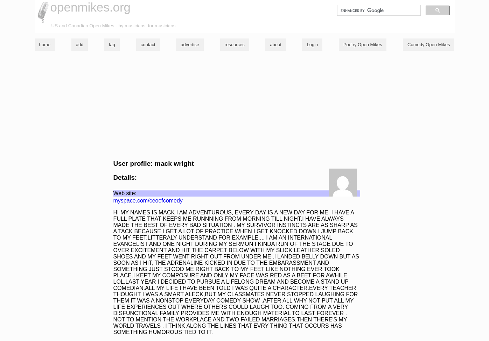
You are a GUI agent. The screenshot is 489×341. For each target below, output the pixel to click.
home (45, 44)
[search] (378, 10)
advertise (190, 44)
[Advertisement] (245, 105)
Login (312, 44)
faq (112, 44)
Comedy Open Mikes (428, 44)
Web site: (125, 193)
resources (235, 44)
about (275, 44)
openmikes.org (90, 7)
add (80, 44)
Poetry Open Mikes (362, 44)
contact (148, 44)
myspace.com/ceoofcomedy (148, 201)
